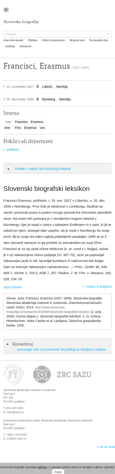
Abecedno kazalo (13, 40)
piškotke (42, 467)
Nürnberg (48, 99)
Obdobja (32, 40)
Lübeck (47, 86)
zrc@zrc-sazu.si (16, 438)
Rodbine (10, 46)
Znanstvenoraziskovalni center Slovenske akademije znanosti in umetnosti (48, 420)
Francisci (21, 122)
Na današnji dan (98, 40)
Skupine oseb (77, 40)
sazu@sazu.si (15, 412)
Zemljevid (25, 46)
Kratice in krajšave (99, 286)
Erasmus (37, 122)
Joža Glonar (12, 287)
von (42, 127)
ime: (7, 127)
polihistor (13, 149)
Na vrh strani (107, 447)
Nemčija (62, 86)
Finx (18, 127)
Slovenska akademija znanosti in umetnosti (29, 390)
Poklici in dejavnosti (53, 40)
